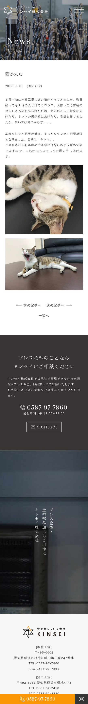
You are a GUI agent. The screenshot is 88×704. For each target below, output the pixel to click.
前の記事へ (32, 305)
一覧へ (44, 315)
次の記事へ (55, 305)
